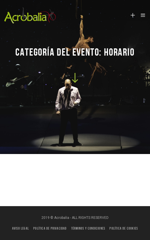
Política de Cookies (123, 228)
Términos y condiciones (88, 228)
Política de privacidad (50, 228)
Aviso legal (20, 228)
